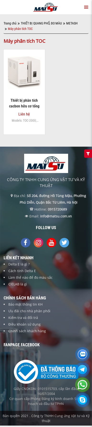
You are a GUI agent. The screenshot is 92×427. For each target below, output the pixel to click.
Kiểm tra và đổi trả (23, 317)
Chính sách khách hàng (27, 331)
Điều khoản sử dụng (24, 324)
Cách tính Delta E (22, 271)
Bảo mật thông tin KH (25, 304)
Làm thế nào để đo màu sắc (30, 277)
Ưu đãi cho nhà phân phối (29, 311)
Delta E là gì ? (19, 264)
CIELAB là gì (17, 284)
